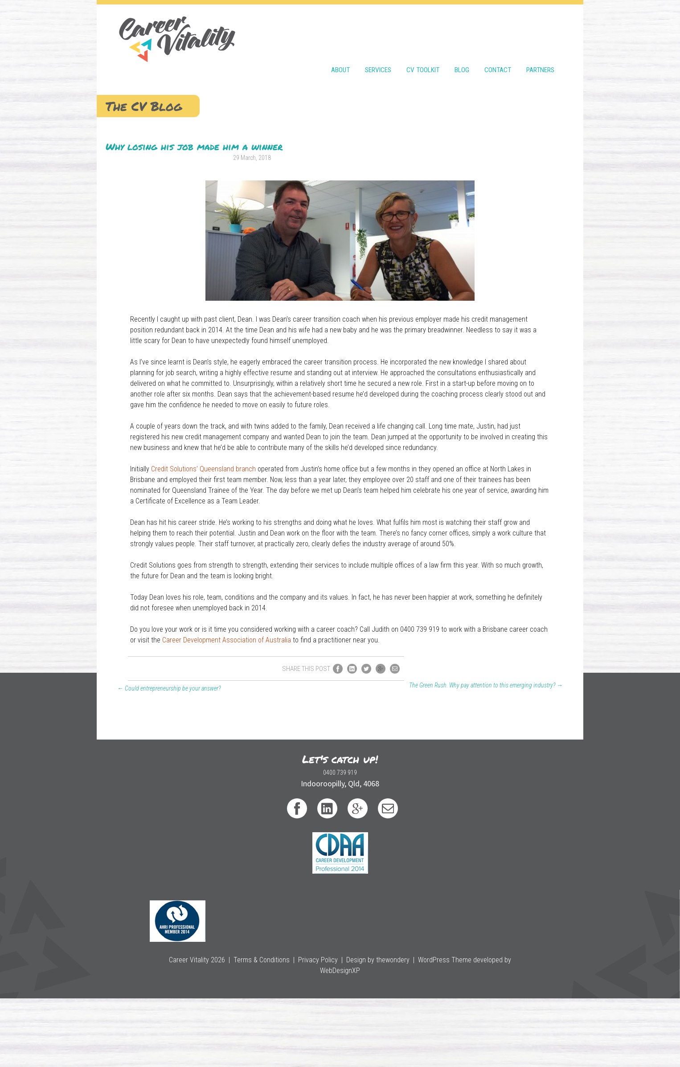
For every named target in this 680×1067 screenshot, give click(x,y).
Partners (540, 45)
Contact (497, 45)
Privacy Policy (304, 1039)
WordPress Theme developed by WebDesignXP (446, 1039)
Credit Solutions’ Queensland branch (306, 560)
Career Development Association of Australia (329, 828)
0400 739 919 (206, 999)
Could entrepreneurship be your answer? (160, 895)
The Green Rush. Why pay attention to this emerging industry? (495, 892)
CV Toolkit (422, 45)
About (340, 45)
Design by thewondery (355, 1039)
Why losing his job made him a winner (185, 142)
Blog (462, 45)
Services (378, 45)
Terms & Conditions (255, 1039)
